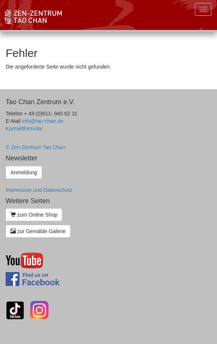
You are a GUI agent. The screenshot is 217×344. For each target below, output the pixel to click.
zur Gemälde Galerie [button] (38, 231)
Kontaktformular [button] (24, 129)
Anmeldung (23, 172)
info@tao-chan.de (43, 121)
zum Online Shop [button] (33, 215)
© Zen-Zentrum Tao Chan (35, 147)
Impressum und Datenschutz (39, 190)
